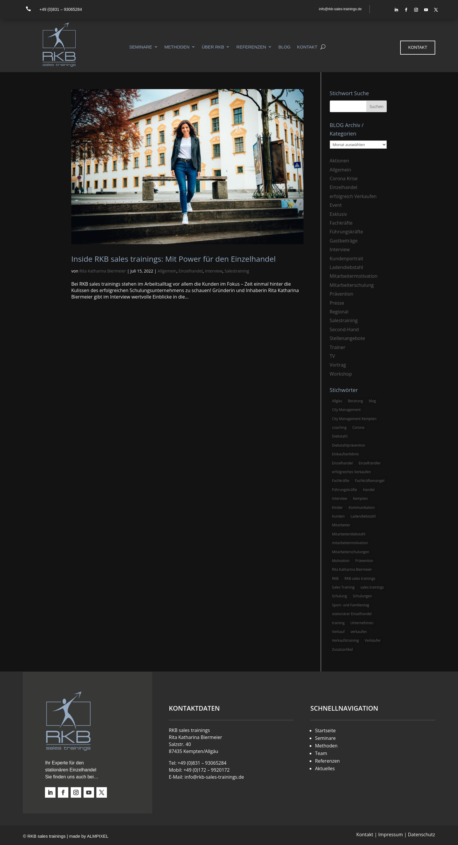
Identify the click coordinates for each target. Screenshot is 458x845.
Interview (213, 271)
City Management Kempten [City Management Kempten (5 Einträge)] (354, 418)
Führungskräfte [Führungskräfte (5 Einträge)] (344, 489)
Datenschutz (421, 834)
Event (336, 205)
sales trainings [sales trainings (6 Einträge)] (372, 587)
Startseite (325, 730)
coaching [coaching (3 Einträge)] (339, 427)
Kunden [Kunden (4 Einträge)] (338, 516)
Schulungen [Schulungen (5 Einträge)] (362, 596)
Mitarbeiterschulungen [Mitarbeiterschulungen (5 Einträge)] (350, 551)
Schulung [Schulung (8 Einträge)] (339, 596)
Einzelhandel (190, 271)
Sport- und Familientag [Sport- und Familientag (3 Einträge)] (350, 605)
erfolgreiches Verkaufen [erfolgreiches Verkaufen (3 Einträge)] (351, 471)
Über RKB (213, 46)
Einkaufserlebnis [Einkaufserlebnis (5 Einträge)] (345, 454)
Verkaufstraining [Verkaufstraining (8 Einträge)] (345, 640)
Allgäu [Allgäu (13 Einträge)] (337, 400)
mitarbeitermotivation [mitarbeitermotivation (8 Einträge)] (350, 542)
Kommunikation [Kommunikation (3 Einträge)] (361, 507)
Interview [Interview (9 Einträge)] (339, 498)
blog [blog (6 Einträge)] (372, 400)
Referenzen (251, 46)
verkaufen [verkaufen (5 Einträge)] (359, 631)
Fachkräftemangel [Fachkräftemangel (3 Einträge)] (369, 480)
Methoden (177, 46)
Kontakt (307, 46)
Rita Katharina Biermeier (102, 271)
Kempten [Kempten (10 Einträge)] (360, 498)
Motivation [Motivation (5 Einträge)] (341, 560)
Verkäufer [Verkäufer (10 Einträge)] (373, 640)
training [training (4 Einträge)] (338, 622)
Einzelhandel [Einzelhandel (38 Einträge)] (342, 463)
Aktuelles (325, 768)
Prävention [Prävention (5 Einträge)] (364, 560)
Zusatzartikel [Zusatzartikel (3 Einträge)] (342, 649)
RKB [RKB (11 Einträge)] (335, 578)
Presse (337, 303)
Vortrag (338, 365)
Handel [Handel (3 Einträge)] (368, 489)
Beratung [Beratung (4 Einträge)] (355, 400)
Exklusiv (338, 214)
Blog (284, 46)
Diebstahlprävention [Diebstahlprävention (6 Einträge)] (348, 445)
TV (332, 356)
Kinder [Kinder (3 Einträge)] (337, 507)
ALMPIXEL (97, 836)
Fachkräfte (341, 223)
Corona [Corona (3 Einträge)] (358, 427)
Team (321, 753)
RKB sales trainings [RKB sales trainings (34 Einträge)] (359, 578)
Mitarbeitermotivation (354, 276)
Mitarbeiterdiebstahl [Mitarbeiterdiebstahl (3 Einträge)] (348, 534)
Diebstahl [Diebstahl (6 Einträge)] (340, 436)
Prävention (341, 294)
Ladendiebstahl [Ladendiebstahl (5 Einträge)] (363, 516)
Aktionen (339, 160)
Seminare (140, 46)
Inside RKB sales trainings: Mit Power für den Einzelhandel (173, 259)
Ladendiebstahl (346, 267)
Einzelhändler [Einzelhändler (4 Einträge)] (370, 463)
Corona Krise (344, 178)
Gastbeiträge (344, 240)
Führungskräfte (346, 231)
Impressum (390, 834)
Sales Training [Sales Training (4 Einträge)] (343, 587)
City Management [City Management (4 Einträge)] (346, 409)
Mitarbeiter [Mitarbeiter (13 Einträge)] (341, 525)
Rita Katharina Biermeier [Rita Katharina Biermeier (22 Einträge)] (352, 569)
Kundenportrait (346, 258)
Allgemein (167, 271)
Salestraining (237, 271)
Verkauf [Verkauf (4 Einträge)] (338, 631)
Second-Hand (344, 329)
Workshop (341, 374)
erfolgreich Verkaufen (353, 196)
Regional (339, 311)
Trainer (338, 347)
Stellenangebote (347, 338)
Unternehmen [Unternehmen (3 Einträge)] (362, 622)
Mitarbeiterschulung (352, 285)
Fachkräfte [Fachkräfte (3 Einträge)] (340, 480)
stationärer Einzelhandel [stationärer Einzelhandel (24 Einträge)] (352, 613)
